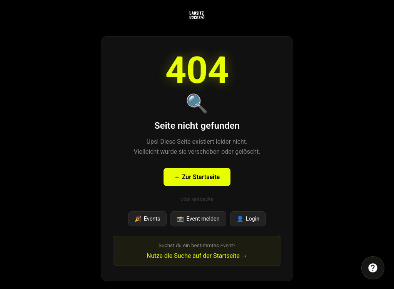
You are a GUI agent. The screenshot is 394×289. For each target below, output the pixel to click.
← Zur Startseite (197, 177)
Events (147, 219)
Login (248, 219)
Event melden (198, 219)
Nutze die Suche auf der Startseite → (197, 255)
